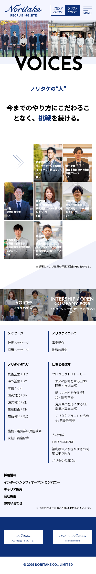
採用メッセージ (18, 349)
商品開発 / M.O (18, 416)
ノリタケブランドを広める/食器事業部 (72, 417)
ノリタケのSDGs (63, 460)
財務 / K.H (15, 388)
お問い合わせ (13, 503)
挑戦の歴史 (59, 349)
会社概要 (10, 496)
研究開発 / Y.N (17, 402)
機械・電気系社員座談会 (24, 431)
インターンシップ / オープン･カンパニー (32, 482)
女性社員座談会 (18, 438)
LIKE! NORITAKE (63, 441)
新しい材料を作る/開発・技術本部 (69, 394)
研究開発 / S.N (17, 395)
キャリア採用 (13, 489)
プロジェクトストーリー (69, 374)
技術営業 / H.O (18, 374)
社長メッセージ (18, 342)
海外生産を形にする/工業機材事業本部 (71, 406)
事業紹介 (58, 342)
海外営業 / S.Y (17, 381)
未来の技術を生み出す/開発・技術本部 (71, 383)
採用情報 (10, 475)
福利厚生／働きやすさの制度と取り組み (70, 451)
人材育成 (58, 435)
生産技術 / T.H (17, 409)
